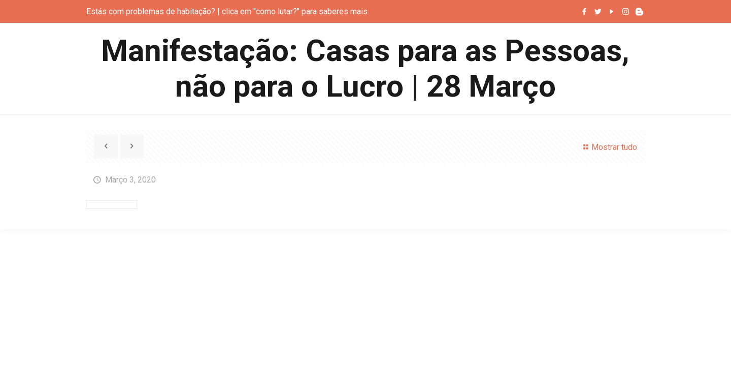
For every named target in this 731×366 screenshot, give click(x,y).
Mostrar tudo (608, 147)
